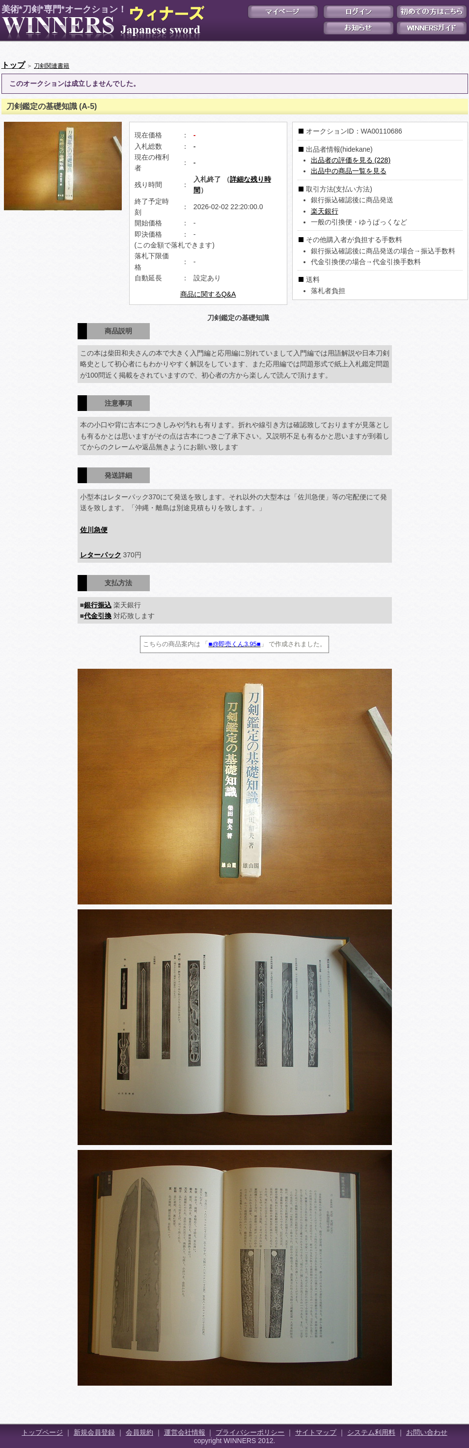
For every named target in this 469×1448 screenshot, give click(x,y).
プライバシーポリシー (250, 1432)
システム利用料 (371, 1432)
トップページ (42, 1432)
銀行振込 (97, 605)
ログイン (358, 12)
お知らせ (358, 28)
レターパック (100, 555)
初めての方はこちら (431, 12)
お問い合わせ (426, 1432)
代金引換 (97, 616)
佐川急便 (94, 530)
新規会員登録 (94, 1432)
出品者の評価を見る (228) (351, 160)
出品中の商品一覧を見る (348, 171)
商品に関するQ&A (208, 294)
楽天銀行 (324, 211)
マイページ (283, 12)
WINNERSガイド (431, 28)
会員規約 (139, 1432)
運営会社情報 (184, 1432)
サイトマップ (315, 1432)
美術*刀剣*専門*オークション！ (101, 22)
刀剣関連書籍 (51, 65)
